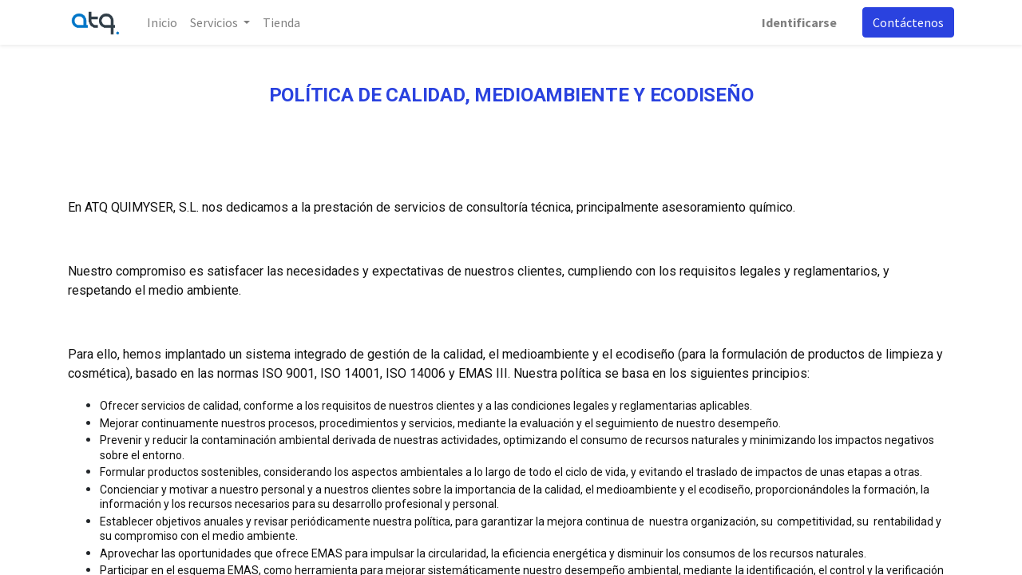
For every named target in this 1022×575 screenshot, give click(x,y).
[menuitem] (162, 22)
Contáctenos (908, 22)
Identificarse (799, 22)
